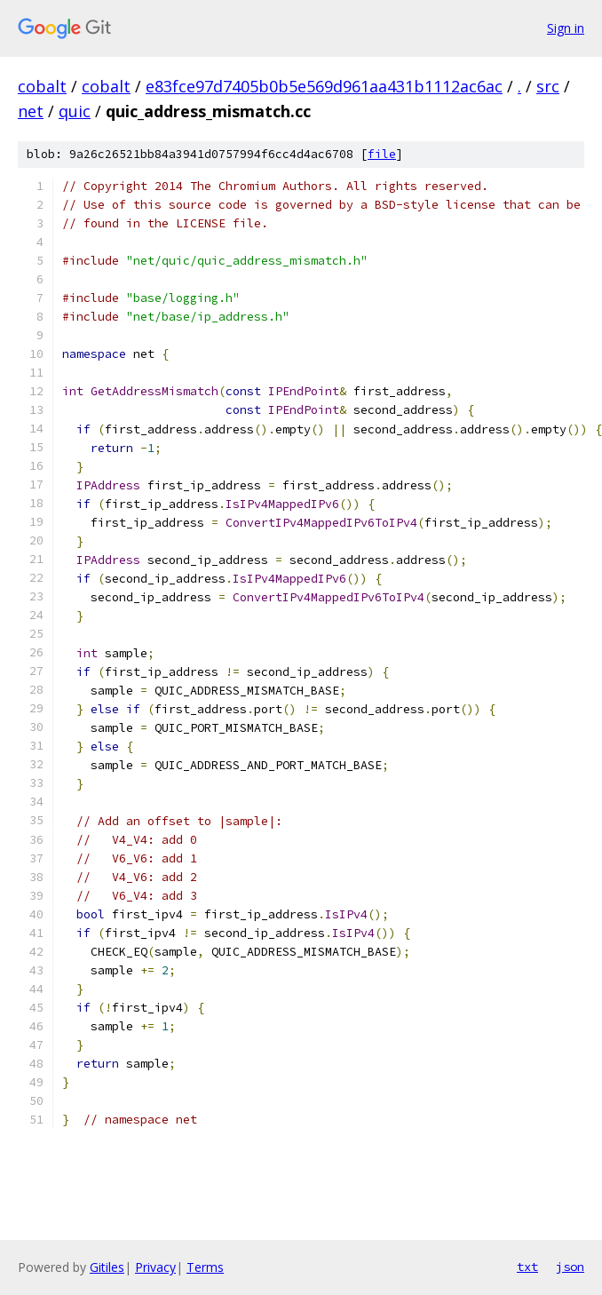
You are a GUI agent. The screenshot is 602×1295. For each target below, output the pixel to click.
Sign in (565, 28)
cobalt (42, 86)
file (382, 154)
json (570, 1267)
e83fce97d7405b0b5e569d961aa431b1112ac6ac (324, 86)
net (31, 111)
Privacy (155, 1267)
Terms (205, 1267)
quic (75, 111)
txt (527, 1267)
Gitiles (107, 1267)
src (547, 86)
